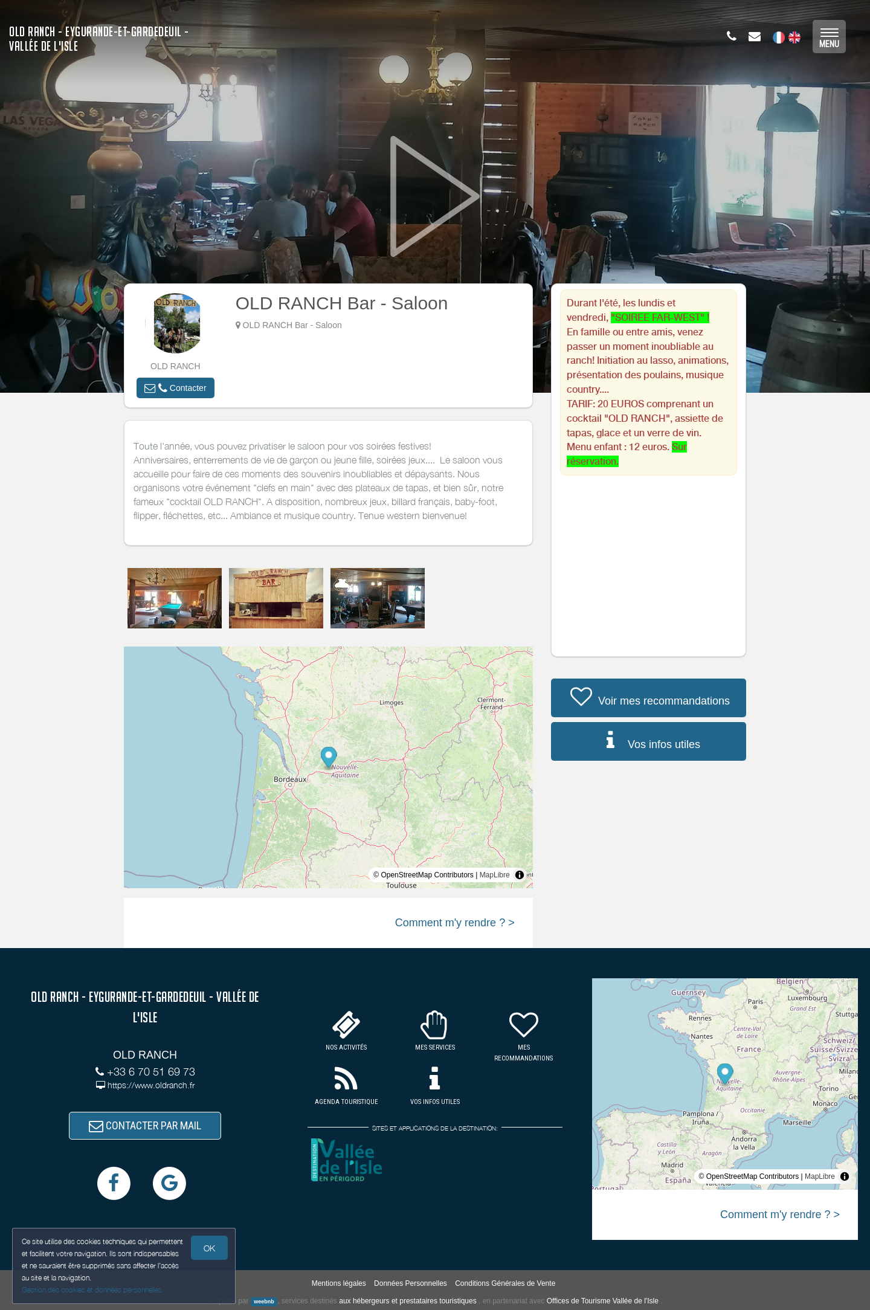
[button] (175, 388)
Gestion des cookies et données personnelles (92, 1289)
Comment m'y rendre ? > (455, 923)
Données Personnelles (410, 1283)
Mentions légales (339, 1283)
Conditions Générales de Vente (505, 1283)
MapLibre (495, 875)
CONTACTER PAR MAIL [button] (145, 1125)
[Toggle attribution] (519, 875)
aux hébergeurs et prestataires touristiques (407, 1301)
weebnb (264, 1302)
